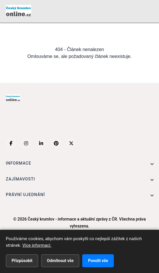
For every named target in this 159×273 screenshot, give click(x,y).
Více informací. (36, 245)
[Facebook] (11, 143)
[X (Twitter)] (71, 143)
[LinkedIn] (41, 143)
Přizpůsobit (22, 260)
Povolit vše (98, 260)
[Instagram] (26, 143)
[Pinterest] (56, 143)
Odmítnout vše (60, 260)
